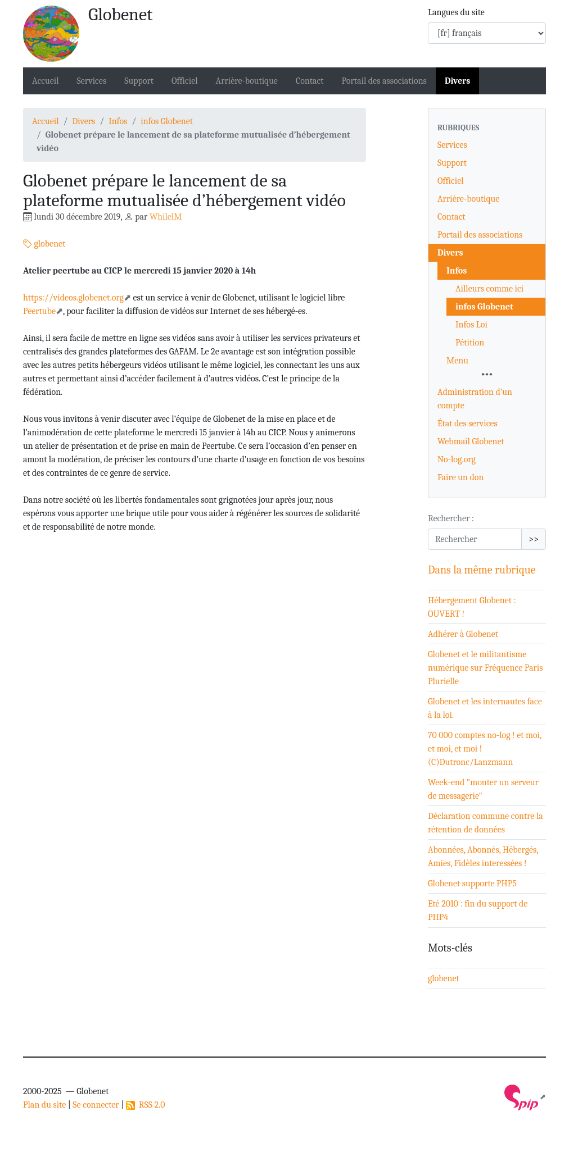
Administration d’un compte (474, 399)
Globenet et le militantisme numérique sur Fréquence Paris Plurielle (485, 667)
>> (534, 539)
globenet (44, 244)
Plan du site (44, 1105)
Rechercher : (451, 518)
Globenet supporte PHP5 (472, 883)
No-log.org (456, 459)
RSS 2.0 (145, 1105)
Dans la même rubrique (482, 569)
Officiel (184, 81)
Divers (458, 81)
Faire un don (460, 477)
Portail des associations (384, 81)
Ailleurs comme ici (489, 289)
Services (92, 81)
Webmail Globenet (470, 441)
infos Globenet (167, 121)
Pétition (469, 343)
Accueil (45, 81)
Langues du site (456, 12)
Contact (310, 81)
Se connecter (96, 1105)
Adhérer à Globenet (463, 634)
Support (138, 81)
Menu (457, 361)
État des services (467, 423)
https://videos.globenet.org (73, 298)
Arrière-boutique (247, 81)
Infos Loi (471, 325)
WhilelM (166, 217)
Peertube (39, 311)
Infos (118, 121)
